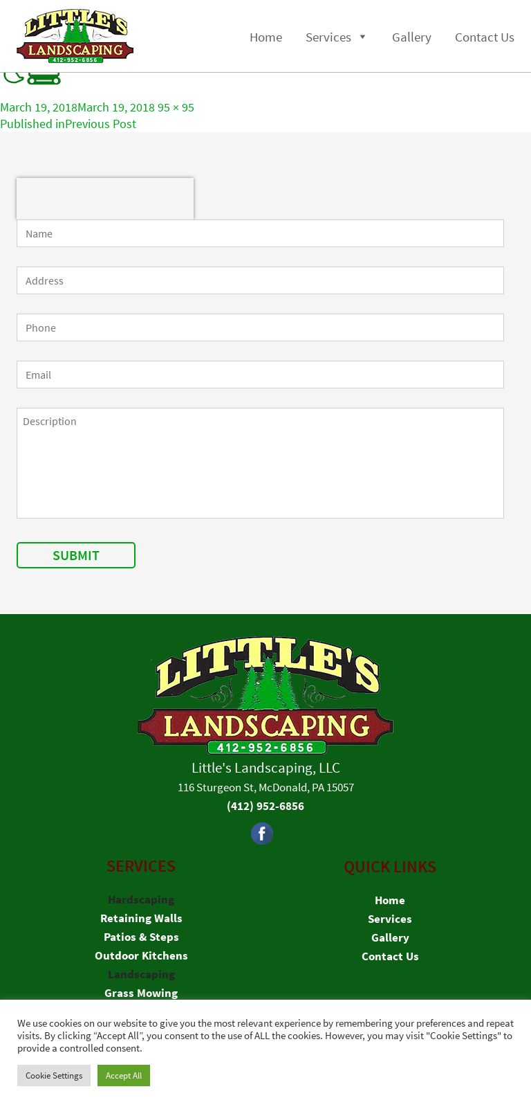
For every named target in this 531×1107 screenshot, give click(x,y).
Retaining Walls (141, 918)
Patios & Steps (141, 936)
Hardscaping (141, 899)
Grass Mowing (141, 992)
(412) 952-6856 (265, 805)
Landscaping (141, 974)
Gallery (411, 37)
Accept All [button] (124, 1075)
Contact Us (484, 37)
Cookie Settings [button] (54, 1075)
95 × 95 (176, 107)
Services (328, 37)
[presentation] (105, 198)
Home (266, 37)
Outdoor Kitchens (141, 955)
